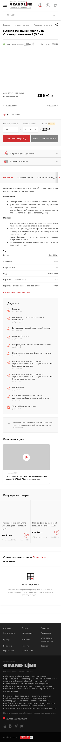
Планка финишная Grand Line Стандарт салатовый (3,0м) (14, 525)
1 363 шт (28, 44)
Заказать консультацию (44, 138)
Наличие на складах (47, 177)
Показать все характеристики (16, 292)
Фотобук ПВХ (18, 387)
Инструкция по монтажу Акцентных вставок (31, 344)
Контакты (26, 639)
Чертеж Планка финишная (24, 406)
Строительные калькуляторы (47, 639)
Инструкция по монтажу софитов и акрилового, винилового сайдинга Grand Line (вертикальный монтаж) (32, 363)
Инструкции (27, 633)
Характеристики (25, 177)
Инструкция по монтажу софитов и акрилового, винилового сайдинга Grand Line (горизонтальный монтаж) (32, 376)
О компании (27, 650)
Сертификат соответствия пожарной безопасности (28, 318)
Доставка (7, 628)
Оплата (25, 628)
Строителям (8, 650)
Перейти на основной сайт (20, 8)
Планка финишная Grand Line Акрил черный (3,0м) (44, 524)
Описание (8, 177)
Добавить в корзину (16, 138)
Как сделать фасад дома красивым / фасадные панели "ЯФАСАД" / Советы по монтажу (26, 477)
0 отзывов (16, 114)
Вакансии (45, 646)
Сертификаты (9, 633)
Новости (25, 646)
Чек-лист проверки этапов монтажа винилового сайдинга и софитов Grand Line (31, 396)
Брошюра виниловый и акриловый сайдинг (31, 328)
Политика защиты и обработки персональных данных (29, 713)
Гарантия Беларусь (20, 336)
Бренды (6, 639)
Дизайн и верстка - (18, 737)
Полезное (7, 646)
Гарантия (16, 309)
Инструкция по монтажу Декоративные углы (31, 353)
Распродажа (46, 633)
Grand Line (53, 255)
